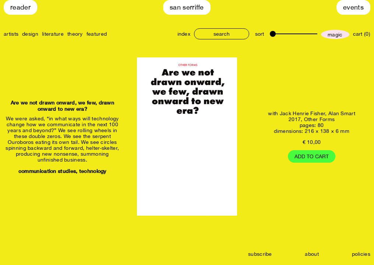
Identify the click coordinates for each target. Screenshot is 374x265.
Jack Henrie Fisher (302, 113)
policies (361, 254)
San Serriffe (187, 7)
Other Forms (319, 119)
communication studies (47, 171)
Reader (20, 7)
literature (53, 34)
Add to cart (311, 156)
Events (353, 7)
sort (259, 34)
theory (75, 34)
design (30, 34)
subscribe (260, 254)
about (312, 254)
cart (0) (361, 34)
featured (97, 34)
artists (11, 34)
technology (92, 171)
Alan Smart (341, 113)
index (184, 34)
